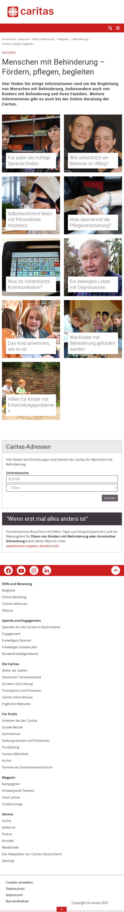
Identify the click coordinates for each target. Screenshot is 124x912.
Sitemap (8, 861)
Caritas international (17, 697)
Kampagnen (11, 784)
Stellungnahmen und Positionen (26, 740)
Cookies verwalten (19, 882)
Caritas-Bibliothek (15, 754)
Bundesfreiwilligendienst (20, 654)
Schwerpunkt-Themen (18, 790)
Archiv (6, 760)
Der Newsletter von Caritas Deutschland (32, 854)
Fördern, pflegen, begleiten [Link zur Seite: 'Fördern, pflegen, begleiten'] (17, 44)
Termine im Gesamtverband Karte (27, 767)
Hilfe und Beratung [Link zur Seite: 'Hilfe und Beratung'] (43, 39)
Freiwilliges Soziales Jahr (19, 647)
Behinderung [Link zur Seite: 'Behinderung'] (80, 39)
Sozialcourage (12, 804)
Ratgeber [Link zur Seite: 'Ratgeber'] (63, 39)
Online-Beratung (14, 597)
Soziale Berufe (12, 727)
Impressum (14, 895)
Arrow (62, 909)
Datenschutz (15, 888)
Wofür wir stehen (15, 670)
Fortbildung (10, 747)
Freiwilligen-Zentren (16, 640)
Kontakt (8, 841)
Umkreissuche (17, 473)
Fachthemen (11, 734)
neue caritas (11, 797)
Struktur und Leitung (17, 684)
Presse (7, 834)
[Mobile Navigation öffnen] (118, 28)
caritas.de (23, 39)
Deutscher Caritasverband (21, 677)
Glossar (7, 610)
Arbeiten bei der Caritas (19, 720)
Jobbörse (8, 827)
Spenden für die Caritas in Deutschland (31, 627)
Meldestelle (10, 847)
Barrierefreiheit (17, 901)
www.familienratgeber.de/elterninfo (32, 546)
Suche (6, 821)
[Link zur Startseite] (62, 12)
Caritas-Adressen (14, 604)
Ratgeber (9, 590)
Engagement (11, 634)
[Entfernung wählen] (62, 488)
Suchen (109, 498)
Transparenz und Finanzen (21, 690)
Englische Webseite (16, 704)
